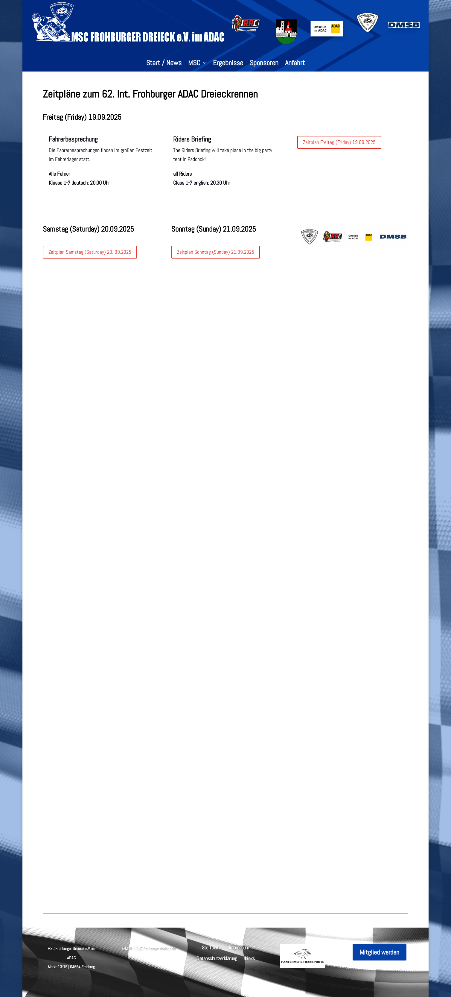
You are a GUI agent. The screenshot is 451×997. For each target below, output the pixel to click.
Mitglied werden (379, 952)
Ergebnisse (228, 64)
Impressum (239, 947)
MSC (194, 64)
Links (250, 958)
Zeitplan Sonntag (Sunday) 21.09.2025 (215, 252)
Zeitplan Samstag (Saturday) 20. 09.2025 (89, 252)
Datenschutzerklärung (216, 958)
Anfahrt (295, 64)
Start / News (164, 64)
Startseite (211, 947)
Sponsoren (264, 64)
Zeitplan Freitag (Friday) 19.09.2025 (339, 142)
